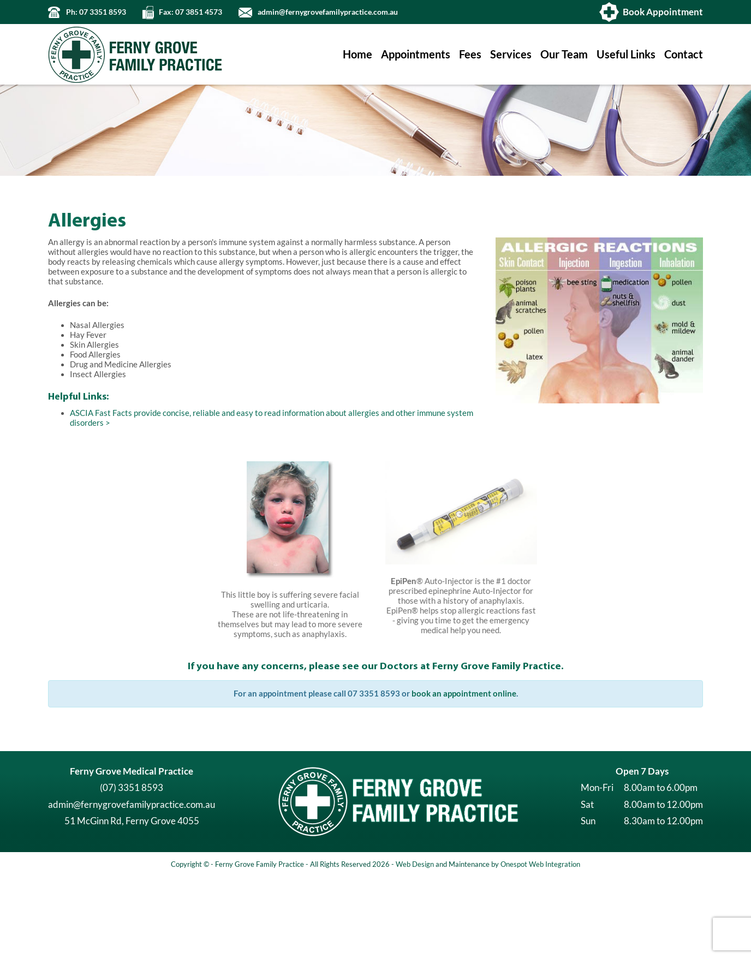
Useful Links (626, 54)
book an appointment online (464, 774)
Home (357, 54)
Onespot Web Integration (540, 945)
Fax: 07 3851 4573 (190, 12)
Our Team (564, 54)
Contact (683, 54)
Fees (470, 54)
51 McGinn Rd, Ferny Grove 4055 (131, 901)
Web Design (415, 945)
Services (511, 54)
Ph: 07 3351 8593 (96, 12)
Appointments (415, 54)
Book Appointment (663, 12)
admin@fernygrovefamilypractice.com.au (328, 12)
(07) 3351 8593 (131, 868)
